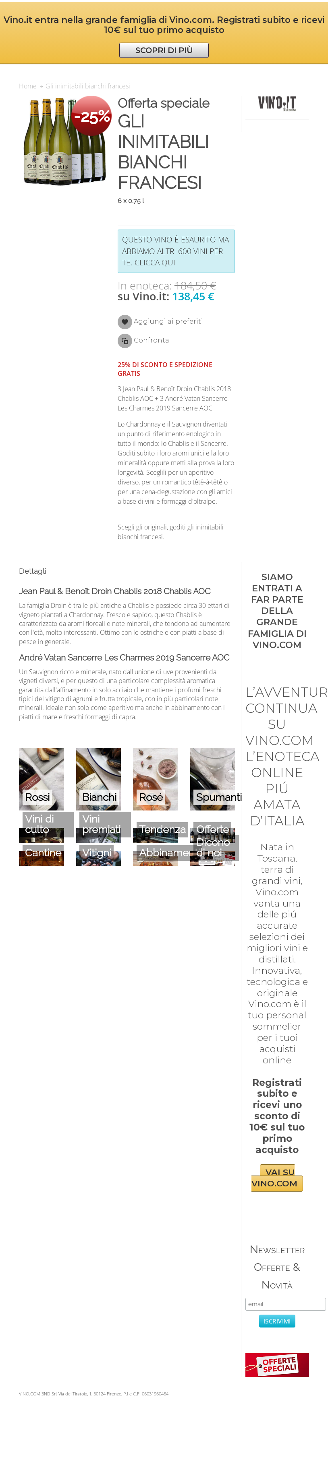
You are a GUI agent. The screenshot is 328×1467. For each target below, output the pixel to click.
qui (168, 262)
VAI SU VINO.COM (274, 1178)
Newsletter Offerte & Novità (277, 1267)
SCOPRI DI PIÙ (164, 50)
